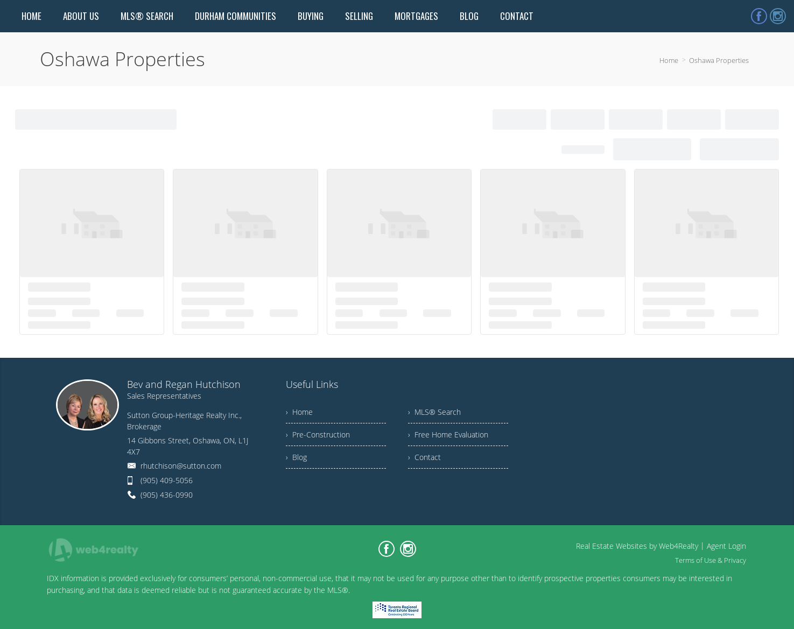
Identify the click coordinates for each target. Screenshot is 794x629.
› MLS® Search (434, 412)
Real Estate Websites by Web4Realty (637, 546)
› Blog (296, 457)
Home (668, 60)
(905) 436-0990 (166, 495)
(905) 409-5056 (166, 480)
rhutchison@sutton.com (180, 466)
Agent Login (726, 546)
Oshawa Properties (719, 60)
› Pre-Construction (318, 434)
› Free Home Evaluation (448, 434)
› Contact (424, 457)
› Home (299, 412)
